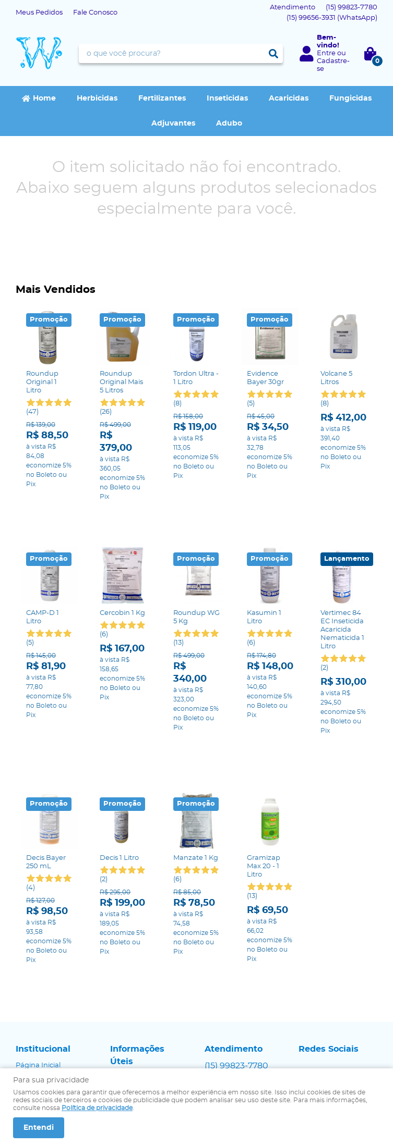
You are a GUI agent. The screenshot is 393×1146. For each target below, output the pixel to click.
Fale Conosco (95, 12)
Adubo (229, 123)
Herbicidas (97, 98)
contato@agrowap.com (244, 1011)
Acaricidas (288, 98)
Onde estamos (40, 1001)
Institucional (43, 964)
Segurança (128, 993)
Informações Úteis (137, 970)
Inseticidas (227, 98)
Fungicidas (350, 98)
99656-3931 (332, 18)
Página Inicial (38, 980)
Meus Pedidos (39, 12)
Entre (326, 53)
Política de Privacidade (148, 1003)
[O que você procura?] (273, 53)
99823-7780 (351, 7)
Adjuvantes (173, 123)
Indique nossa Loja (47, 1011)
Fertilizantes (162, 98)
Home (44, 98)
